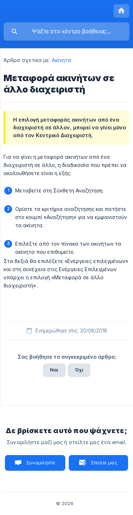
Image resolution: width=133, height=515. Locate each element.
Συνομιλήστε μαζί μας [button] (40, 465)
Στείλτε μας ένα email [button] (102, 465)
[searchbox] (66, 31)
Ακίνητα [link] (62, 60)
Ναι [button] (54, 370)
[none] (121, 11)
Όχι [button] (79, 370)
